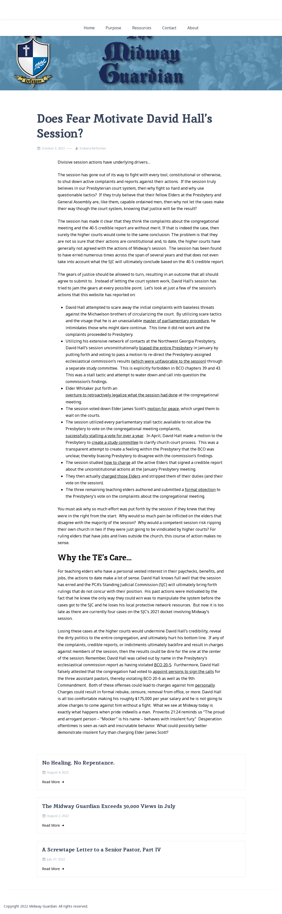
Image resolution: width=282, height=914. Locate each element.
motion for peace (163, 408)
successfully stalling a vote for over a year (105, 435)
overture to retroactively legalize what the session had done (122, 395)
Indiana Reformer (93, 148)
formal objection (200, 489)
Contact (169, 28)
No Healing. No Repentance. (78, 762)
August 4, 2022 (58, 772)
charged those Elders (120, 476)
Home (89, 28)
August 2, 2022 (58, 815)
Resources (141, 28)
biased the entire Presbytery (166, 348)
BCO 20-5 (162, 665)
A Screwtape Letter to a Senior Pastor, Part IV (101, 849)
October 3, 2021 (53, 148)
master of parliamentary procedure (176, 320)
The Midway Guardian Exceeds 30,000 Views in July (108, 806)
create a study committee (115, 442)
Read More (51, 781)
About (193, 28)
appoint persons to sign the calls (183, 671)
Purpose (113, 28)
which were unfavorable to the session (168, 361)
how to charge (117, 462)
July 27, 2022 (56, 859)
